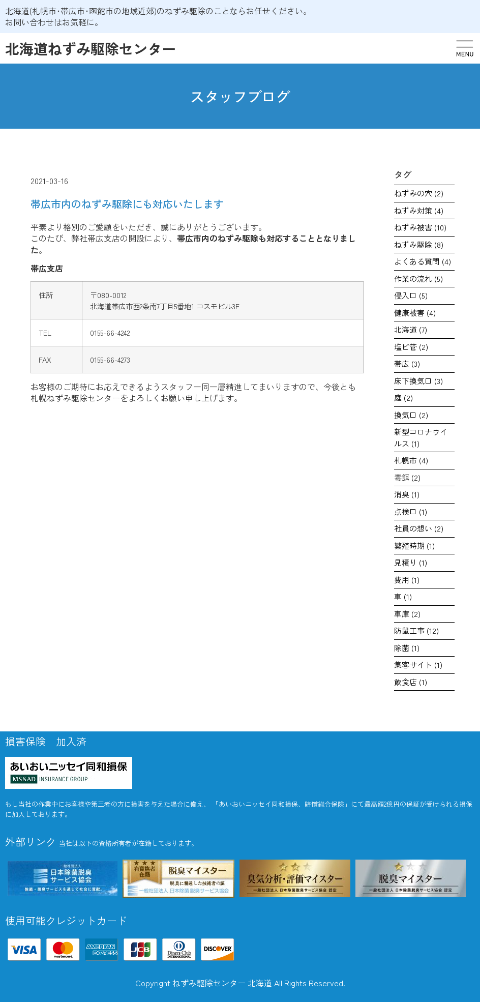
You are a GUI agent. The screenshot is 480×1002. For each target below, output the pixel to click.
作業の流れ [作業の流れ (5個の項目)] (418, 278)
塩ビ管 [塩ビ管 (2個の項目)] (411, 346)
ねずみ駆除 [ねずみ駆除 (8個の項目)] (418, 244)
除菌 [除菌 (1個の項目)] (406, 647)
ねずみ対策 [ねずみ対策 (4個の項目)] (418, 210)
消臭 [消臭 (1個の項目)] (406, 494)
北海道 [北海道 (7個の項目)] (410, 329)
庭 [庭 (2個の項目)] (403, 397)
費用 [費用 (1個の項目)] (406, 579)
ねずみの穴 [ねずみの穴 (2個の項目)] (418, 193)
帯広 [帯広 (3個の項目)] (407, 363)
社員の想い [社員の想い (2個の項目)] (418, 528)
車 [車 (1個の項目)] (403, 596)
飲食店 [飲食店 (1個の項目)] (410, 681)
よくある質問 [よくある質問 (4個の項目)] (422, 261)
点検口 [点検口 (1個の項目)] (410, 511)
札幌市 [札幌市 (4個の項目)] (411, 460)
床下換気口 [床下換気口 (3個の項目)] (418, 380)
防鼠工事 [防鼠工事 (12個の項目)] (416, 630)
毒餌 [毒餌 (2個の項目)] (407, 477)
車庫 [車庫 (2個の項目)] (407, 613)
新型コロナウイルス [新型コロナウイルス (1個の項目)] (420, 437)
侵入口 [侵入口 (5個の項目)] (411, 295)
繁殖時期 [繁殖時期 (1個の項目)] (414, 545)
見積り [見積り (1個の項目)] (410, 562)
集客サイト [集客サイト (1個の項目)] (418, 664)
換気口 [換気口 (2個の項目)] (411, 414)
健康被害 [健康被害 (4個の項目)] (415, 312)
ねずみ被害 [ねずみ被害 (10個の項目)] (420, 227)
